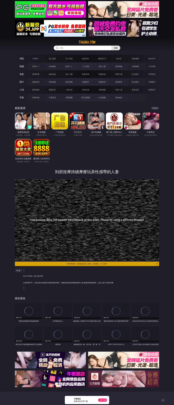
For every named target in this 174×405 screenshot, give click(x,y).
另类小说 (118, 89)
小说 (22, 89)
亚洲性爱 (35, 74)
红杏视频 (102, 97)
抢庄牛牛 (151, 58)
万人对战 (69, 58)
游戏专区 (85, 58)
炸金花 (118, 58)
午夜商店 (52, 97)
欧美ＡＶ (69, 66)
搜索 (116, 48)
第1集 (18, 270)
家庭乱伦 (52, 89)
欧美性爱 (85, 74)
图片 (22, 81)
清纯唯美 (118, 82)
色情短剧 (118, 97)
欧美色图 (69, 82)
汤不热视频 (85, 97)
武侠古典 (85, 89)
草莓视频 (69, 97)
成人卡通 (69, 74)
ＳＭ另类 (151, 66)
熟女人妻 (102, 66)
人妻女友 (69, 89)
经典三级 (118, 74)
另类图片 (151, 82)
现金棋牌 (135, 58)
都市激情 (35, 89)
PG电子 (36, 58)
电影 (22, 74)
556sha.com (87, 42)
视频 (22, 66)
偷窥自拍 (35, 82)
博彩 (22, 58)
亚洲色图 (52, 82)
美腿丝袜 (102, 82)
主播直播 (135, 66)
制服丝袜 (102, 74)
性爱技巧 (151, 89)
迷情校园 (102, 89)
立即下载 (102, 400)
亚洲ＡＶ (35, 66)
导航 (22, 97)
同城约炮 (35, 97)
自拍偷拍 (52, 66)
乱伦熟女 (135, 74)
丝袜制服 (118, 66)
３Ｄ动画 (85, 66)
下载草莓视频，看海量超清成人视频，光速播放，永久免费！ (112, 263)
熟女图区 (135, 82)
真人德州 (52, 58)
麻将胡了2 (102, 58)
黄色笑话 (135, 89)
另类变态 (151, 74)
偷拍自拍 (52, 74)
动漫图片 (85, 82)
